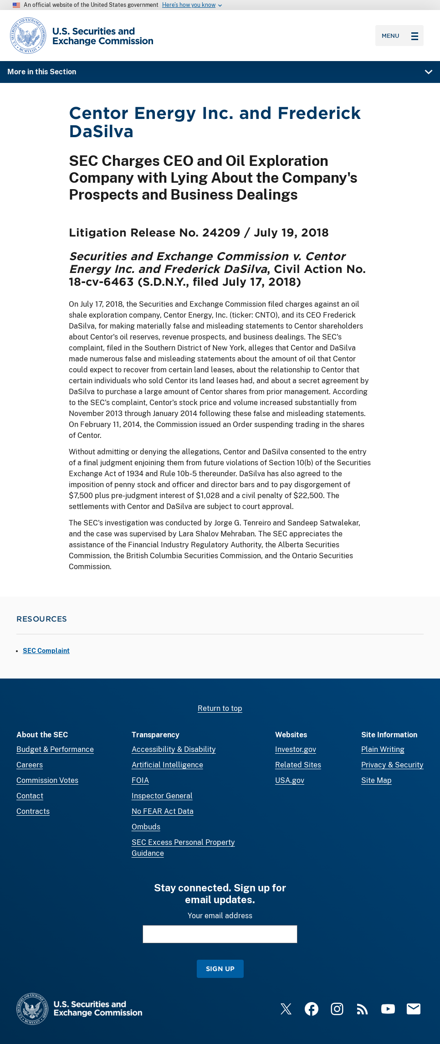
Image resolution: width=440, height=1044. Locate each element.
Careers (29, 765)
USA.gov (289, 780)
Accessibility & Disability (174, 749)
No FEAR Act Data (163, 811)
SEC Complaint (46, 650)
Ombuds (146, 827)
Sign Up (220, 968)
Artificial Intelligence (167, 765)
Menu (400, 35)
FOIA (140, 780)
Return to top (220, 708)
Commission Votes (47, 780)
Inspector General (162, 796)
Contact (29, 796)
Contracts (33, 811)
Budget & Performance (55, 749)
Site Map (376, 780)
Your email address (220, 915)
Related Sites (298, 765)
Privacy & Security (392, 765)
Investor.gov (295, 749)
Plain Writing (382, 749)
